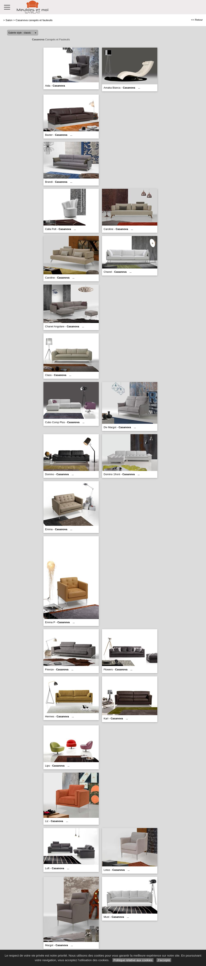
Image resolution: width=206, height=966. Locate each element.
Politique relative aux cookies (133, 960)
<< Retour (197, 19)
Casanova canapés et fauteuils (34, 20)
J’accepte (164, 960)
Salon (9, 20)
